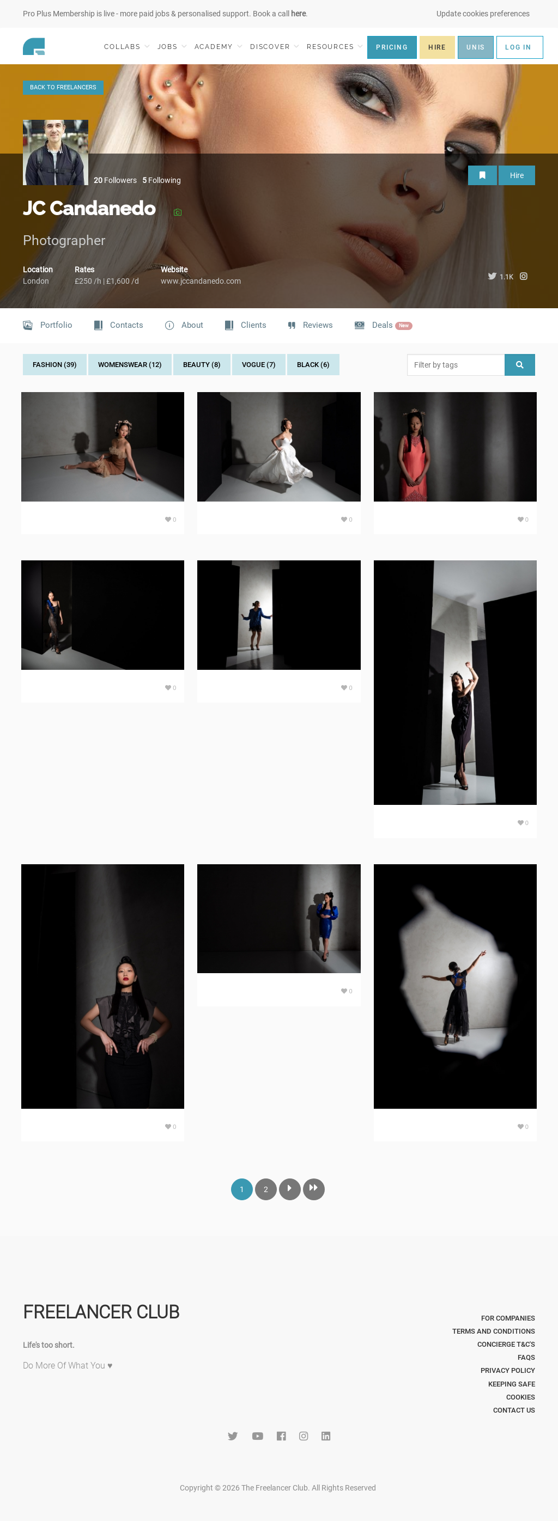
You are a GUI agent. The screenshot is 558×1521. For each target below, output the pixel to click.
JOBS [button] (172, 46)
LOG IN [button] (518, 47)
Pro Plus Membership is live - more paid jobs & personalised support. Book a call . (165, 13)
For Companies (508, 1318)
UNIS (475, 47)
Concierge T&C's (506, 1344)
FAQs (526, 1357)
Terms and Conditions (493, 1331)
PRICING (392, 47)
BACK (63, 87)
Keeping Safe (511, 1384)
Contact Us (514, 1410)
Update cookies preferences (483, 13)
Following (161, 180)
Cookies (520, 1397)
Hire (517, 175)
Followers (115, 180)
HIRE (437, 47)
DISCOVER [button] (274, 46)
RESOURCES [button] (335, 46)
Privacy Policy (508, 1370)
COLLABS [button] (126, 46)
